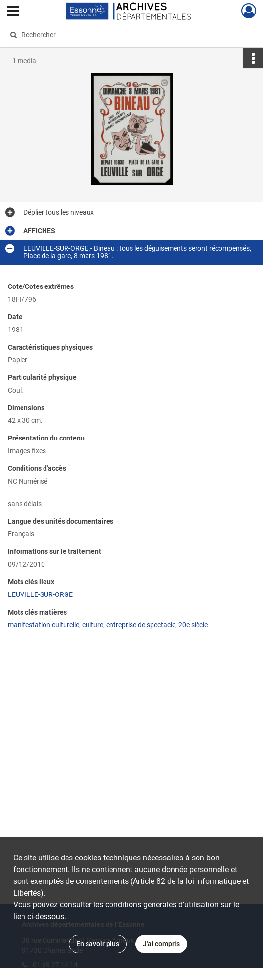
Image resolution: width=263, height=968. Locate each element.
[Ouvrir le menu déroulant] (13, 12)
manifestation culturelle (43, 625)
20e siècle (193, 625)
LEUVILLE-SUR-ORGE (40, 594)
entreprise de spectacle (140, 625)
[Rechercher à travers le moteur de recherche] (125, 34)
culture (92, 625)
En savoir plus (97, 943)
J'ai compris (161, 943)
